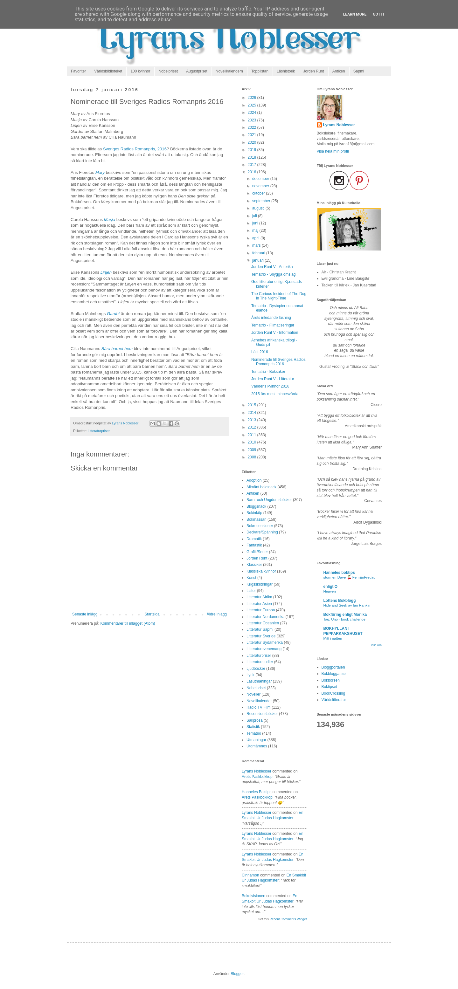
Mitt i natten (332, 638)
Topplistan (259, 71)
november (261, 186)
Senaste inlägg (84, 614)
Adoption (253, 480)
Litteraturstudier (259, 662)
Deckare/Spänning (262, 532)
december (261, 178)
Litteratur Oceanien (262, 623)
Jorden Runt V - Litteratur (272, 379)
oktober (259, 193)
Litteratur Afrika (259, 597)
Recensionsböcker (262, 713)
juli (255, 216)
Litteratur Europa (260, 610)
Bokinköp (254, 513)
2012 (252, 427)
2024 (252, 112)
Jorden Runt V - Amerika (272, 266)
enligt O (330, 586)
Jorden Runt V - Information (274, 332)
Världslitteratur (334, 699)
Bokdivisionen (253, 896)
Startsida (151, 614)
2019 (252, 150)
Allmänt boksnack (261, 487)
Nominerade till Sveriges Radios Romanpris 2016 (278, 361)
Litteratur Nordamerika (265, 617)
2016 (252, 172)
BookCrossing (333, 693)
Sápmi (358, 71)
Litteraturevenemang (263, 649)
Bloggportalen (333, 667)
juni (255, 223)
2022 (252, 127)
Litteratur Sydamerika (264, 642)
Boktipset (329, 686)
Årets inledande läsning (271, 317)
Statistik (253, 727)
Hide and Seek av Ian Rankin (347, 605)
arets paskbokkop (257, 776)
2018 (252, 157)
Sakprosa (254, 720)
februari (259, 253)
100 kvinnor (140, 71)
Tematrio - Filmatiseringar (272, 325)
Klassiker (254, 564)
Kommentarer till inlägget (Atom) (127, 623)
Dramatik (254, 539)
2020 (252, 142)
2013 (252, 420)
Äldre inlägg (217, 614)
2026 (252, 97)
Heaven (329, 591)
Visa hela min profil (333, 151)
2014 (252, 412)
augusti (259, 208)
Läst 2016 (259, 352)
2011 (252, 435)
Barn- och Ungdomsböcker (269, 500)
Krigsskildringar (259, 584)
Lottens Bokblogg (339, 600)
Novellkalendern (229, 71)
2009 (252, 450)
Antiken (338, 71)
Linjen (107, 272)
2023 (252, 120)
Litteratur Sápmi (260, 629)
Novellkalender (259, 701)
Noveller (253, 694)
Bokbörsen (331, 680)
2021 (252, 135)
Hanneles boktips (256, 792)
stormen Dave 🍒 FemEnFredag (349, 577)
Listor (251, 590)
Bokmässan (256, 519)
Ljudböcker (255, 668)
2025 (252, 105)
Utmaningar (256, 740)
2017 (252, 164)
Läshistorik (286, 71)
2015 (252, 405)
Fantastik (254, 545)
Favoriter (78, 71)
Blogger (237, 974)
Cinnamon (250, 875)
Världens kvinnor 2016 (270, 386)
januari (258, 260)
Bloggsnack (256, 506)
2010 (252, 442)
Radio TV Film (258, 707)
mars (257, 245)
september (261, 201)
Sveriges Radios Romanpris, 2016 (135, 149)
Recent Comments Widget (288, 919)
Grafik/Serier (257, 552)
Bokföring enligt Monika (345, 614)
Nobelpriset (168, 71)
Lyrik (250, 675)
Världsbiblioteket (108, 71)
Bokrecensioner (259, 526)
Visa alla (376, 645)
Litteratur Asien (259, 603)
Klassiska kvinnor (261, 571)
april (256, 238)
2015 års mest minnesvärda (274, 394)
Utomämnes (256, 746)
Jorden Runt (313, 71)
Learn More (355, 14)
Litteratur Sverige (260, 636)
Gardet (114, 313)
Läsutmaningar (259, 681)
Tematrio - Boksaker (268, 371)
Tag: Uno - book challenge (344, 619)
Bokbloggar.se (334, 673)
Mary (100, 172)
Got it (379, 14)
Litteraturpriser (99, 431)
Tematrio (253, 733)
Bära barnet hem (117, 348)
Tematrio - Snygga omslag (273, 274)
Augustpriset (196, 71)
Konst (251, 577)
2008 (252, 457)
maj (256, 230)
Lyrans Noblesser (256, 771)
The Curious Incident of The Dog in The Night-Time (278, 296)
